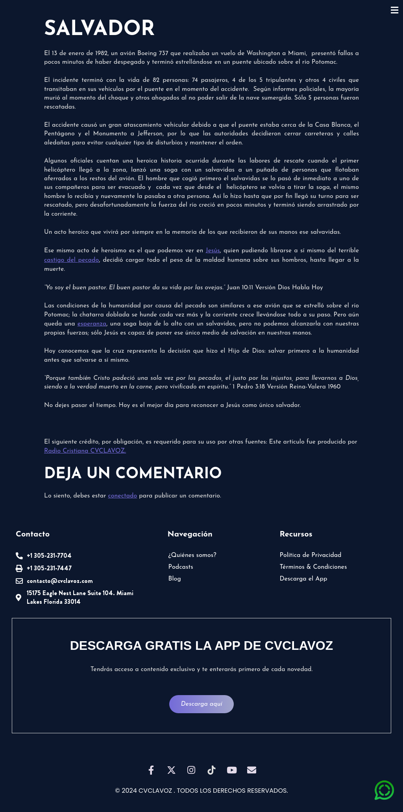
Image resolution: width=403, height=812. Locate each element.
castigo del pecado (71, 260)
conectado (122, 496)
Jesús (213, 251)
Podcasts (180, 567)
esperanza (92, 324)
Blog (174, 579)
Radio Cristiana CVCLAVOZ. (85, 451)
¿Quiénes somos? (192, 555)
